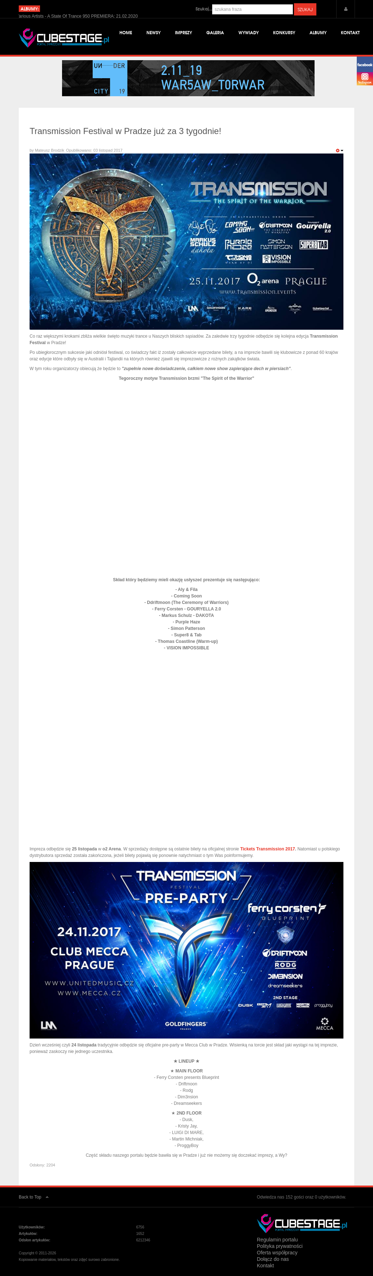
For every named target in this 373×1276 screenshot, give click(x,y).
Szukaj (305, 9)
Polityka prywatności (280, 1246)
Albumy (318, 32)
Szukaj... (204, 8)
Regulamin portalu (277, 1239)
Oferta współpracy (277, 1252)
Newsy (153, 32)
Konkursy (284, 32)
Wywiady (248, 32)
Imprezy (183, 32)
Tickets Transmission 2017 (267, 849)
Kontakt (350, 32)
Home (125, 32)
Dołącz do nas (273, 1259)
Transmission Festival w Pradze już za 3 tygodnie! (125, 131)
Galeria (215, 32)
